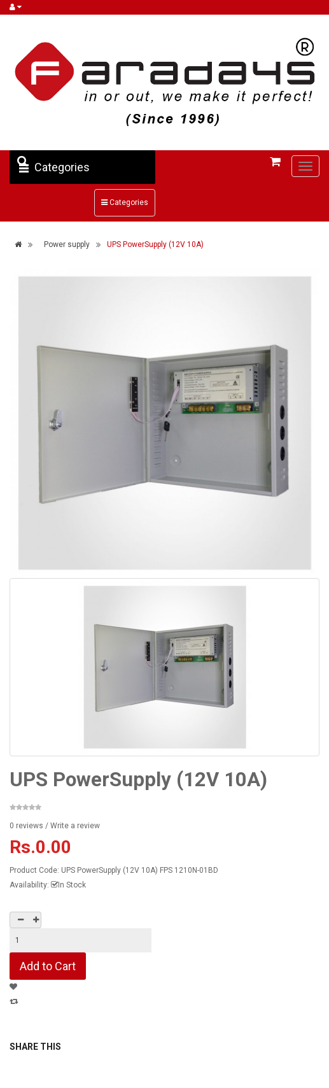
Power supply (67, 244)
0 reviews (26, 825)
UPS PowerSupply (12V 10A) (155, 244)
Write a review (75, 825)
